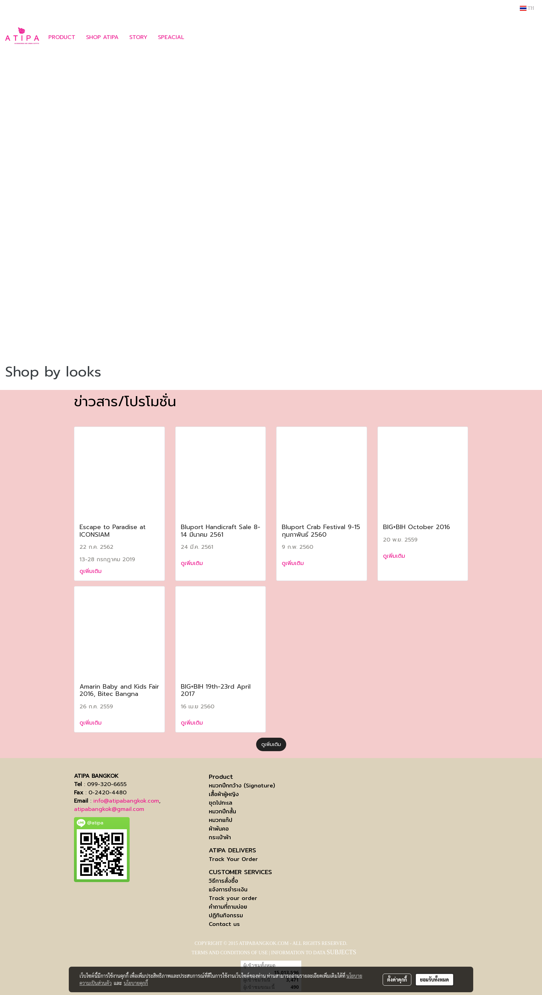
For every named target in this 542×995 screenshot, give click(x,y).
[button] (200, 37)
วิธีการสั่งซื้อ (223, 881)
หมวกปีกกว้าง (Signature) (242, 785)
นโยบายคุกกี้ (136, 983)
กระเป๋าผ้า (220, 837)
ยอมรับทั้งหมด (434, 979)
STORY (138, 37)
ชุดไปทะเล (220, 802)
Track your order (233, 898)
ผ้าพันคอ (219, 828)
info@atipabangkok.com (126, 801)
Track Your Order (233, 859)
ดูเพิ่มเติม (92, 571)
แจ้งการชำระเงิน (228, 889)
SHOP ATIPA (102, 37)
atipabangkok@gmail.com (109, 809)
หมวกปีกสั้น (222, 811)
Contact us (224, 924)
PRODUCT (61, 37)
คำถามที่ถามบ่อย (228, 906)
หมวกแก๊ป (220, 820)
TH (527, 8)
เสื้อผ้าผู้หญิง (224, 794)
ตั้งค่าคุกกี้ (397, 979)
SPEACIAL (171, 37)
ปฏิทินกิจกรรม (226, 915)
